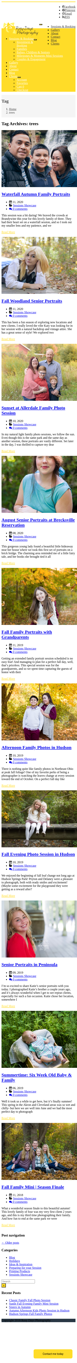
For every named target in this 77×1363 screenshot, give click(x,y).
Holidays (14, 1261)
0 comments (20, 208)
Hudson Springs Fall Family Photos (30, 1314)
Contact (55, 36)
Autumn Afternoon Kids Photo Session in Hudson (39, 1310)
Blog (54, 40)
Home (12, 109)
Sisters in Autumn (20, 1307)
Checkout (22, 90)
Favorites (22, 83)
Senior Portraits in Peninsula (29, 964)
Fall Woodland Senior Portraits (32, 300)
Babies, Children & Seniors (33, 52)
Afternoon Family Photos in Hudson (37, 747)
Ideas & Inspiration (20, 1264)
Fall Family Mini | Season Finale (33, 1186)
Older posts (10, 1242)
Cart (20, 86)
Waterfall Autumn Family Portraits (36, 194)
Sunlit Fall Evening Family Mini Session (34, 1303)
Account (22, 79)
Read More (8, 232)
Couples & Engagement (31, 59)
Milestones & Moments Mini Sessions (40, 55)
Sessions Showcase (24, 205)
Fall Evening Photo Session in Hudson (38, 854)
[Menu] (40, 24)
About (54, 33)
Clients (55, 43)
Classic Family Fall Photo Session (29, 1300)
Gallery (55, 30)
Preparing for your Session (25, 1267)
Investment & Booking (25, 43)
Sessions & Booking (63, 26)
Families (22, 49)
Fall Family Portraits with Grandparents (27, 634)
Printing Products (19, 1271)
